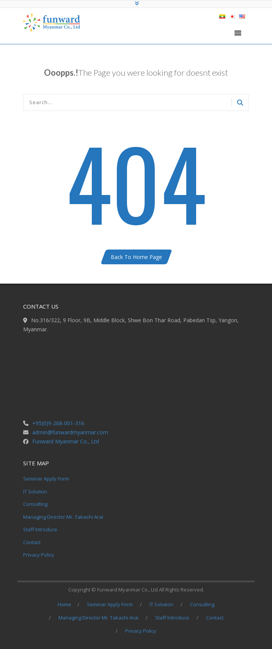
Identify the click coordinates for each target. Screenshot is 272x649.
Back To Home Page (136, 257)
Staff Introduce (40, 529)
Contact (32, 542)
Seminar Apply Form (46, 478)
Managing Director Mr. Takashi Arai (63, 516)
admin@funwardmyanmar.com (70, 432)
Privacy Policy (38, 554)
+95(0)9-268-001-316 (58, 423)
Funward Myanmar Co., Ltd (65, 441)
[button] (238, 33)
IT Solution (35, 491)
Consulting (35, 504)
